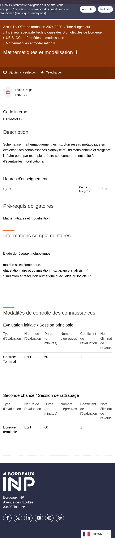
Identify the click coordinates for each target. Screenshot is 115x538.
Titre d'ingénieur (78, 27)
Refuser (105, 9)
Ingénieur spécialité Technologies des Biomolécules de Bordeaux (54, 32)
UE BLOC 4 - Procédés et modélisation (35, 38)
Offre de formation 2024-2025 (40, 27)
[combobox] (96, 534)
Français (92, 534)
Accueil (8, 27)
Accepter (88, 9)
